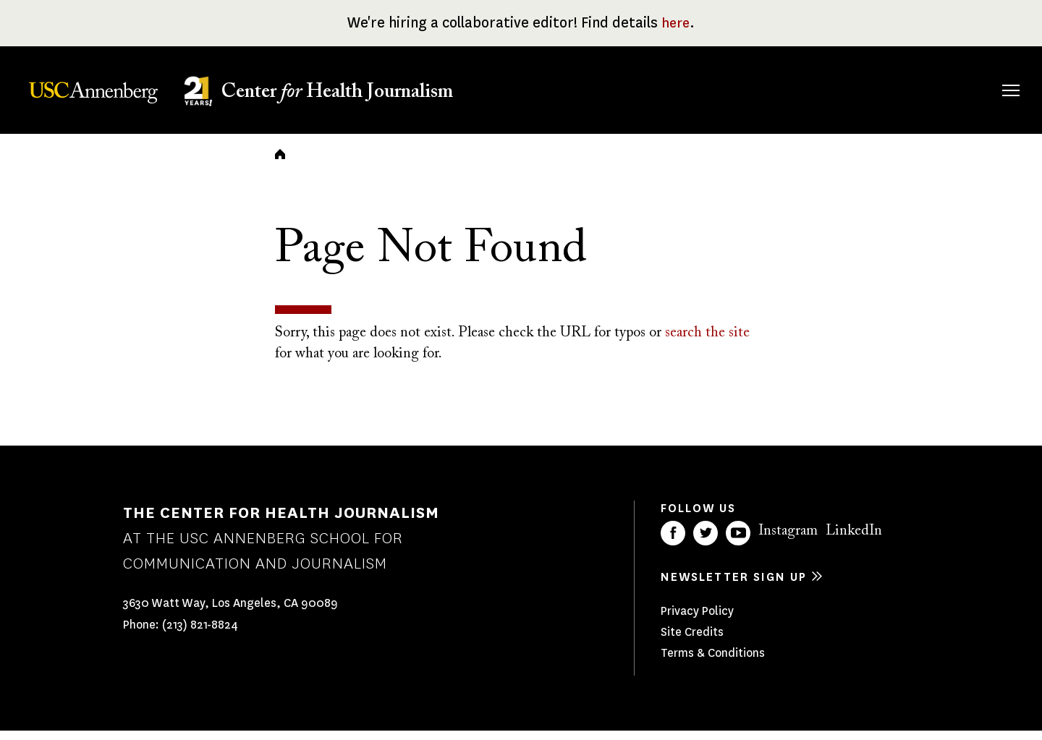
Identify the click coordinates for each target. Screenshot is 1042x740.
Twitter (705, 542)
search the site (707, 343)
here (676, 23)
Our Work (758, 88)
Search (990, 75)
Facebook (673, 542)
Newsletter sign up (734, 586)
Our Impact (853, 88)
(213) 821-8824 (200, 634)
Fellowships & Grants (658, 97)
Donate (942, 88)
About (574, 88)
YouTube (738, 542)
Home (280, 163)
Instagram (788, 540)
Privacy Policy (697, 620)
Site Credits (692, 641)
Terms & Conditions (713, 662)
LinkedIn (854, 540)
